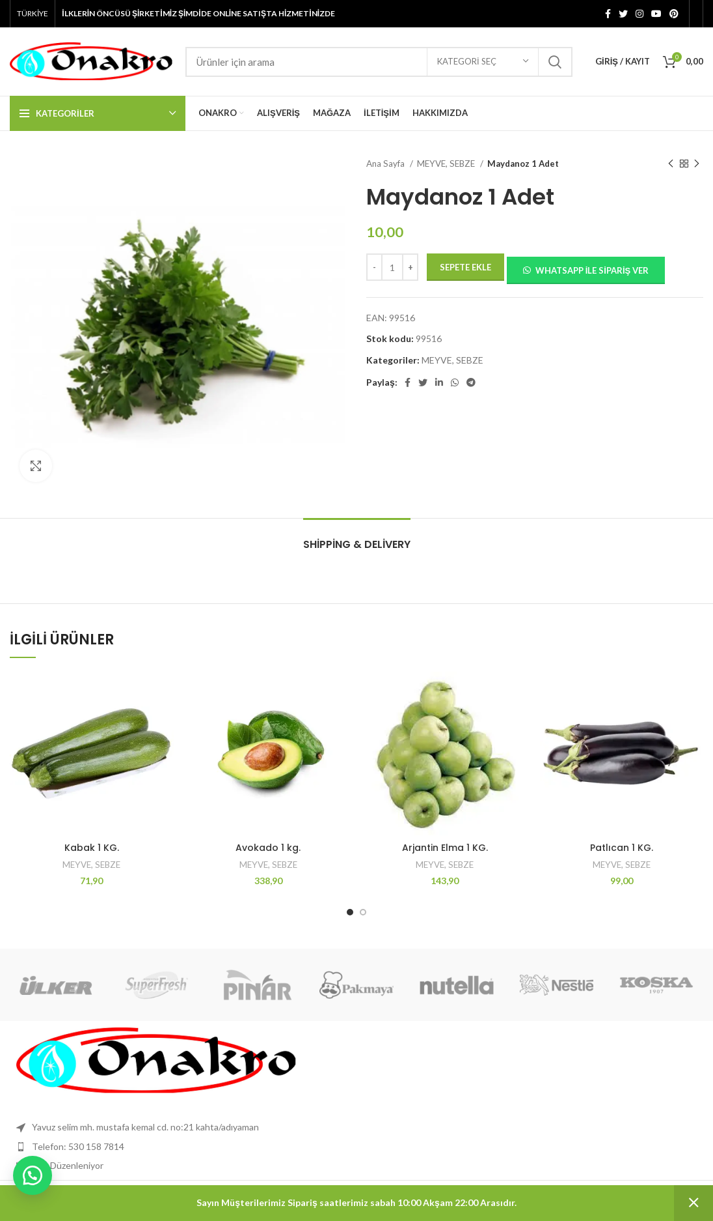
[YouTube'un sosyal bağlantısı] (656, 13)
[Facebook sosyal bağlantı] (608, 13)
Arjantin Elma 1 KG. (445, 847)
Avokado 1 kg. (268, 847)
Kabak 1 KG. (91, 847)
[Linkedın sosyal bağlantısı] (439, 382)
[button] (585, 269)
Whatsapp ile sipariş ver (592, 270)
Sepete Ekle (465, 267)
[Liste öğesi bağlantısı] (356, 1147)
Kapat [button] (693, 1203)
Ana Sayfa (386, 163)
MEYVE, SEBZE (447, 163)
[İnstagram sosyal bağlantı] (639, 13)
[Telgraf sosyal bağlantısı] (471, 382)
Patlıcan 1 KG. (621, 847)
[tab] (356, 538)
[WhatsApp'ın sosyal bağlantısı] (455, 382)
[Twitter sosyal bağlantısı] (623, 13)
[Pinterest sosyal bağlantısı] (674, 13)
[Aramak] (378, 62)
